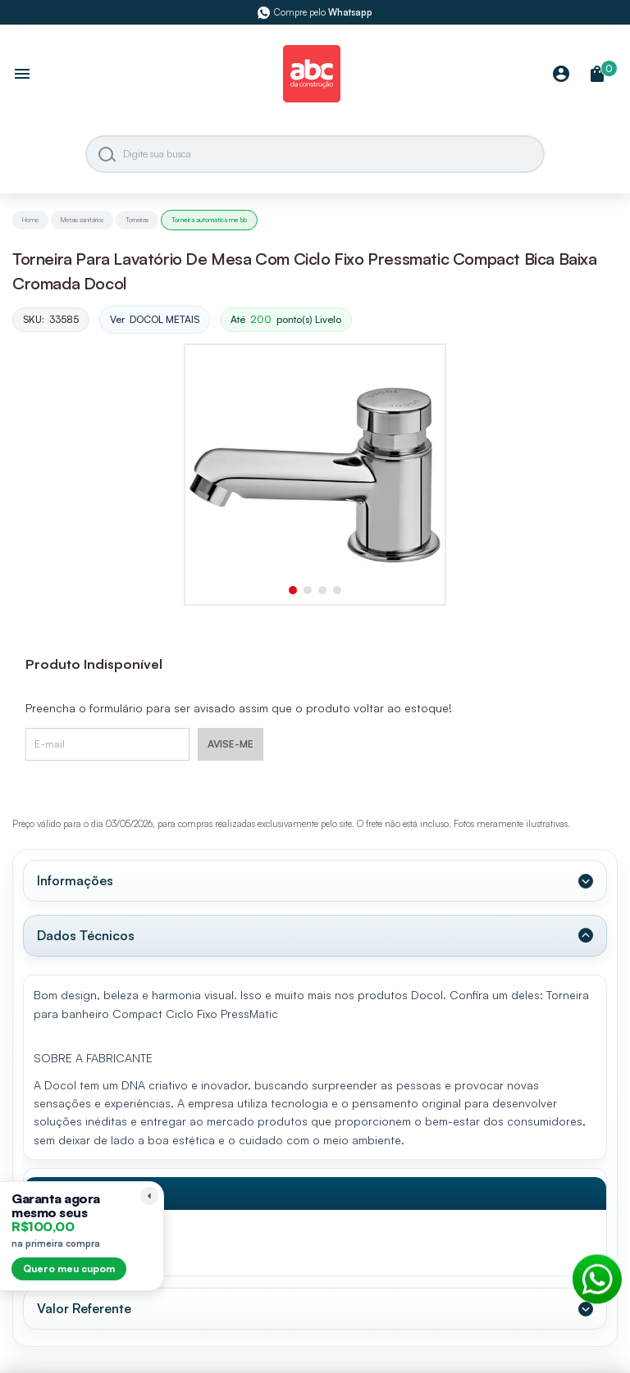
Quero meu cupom (69, 1268)
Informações (75, 880)
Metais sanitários (82, 220)
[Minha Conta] (561, 75)
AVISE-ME (230, 744)
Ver (154, 320)
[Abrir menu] (22, 75)
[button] (293, 590)
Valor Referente (84, 1308)
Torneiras (137, 220)
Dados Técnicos (86, 935)
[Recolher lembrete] (149, 1196)
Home (30, 220)
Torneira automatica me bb (209, 220)
